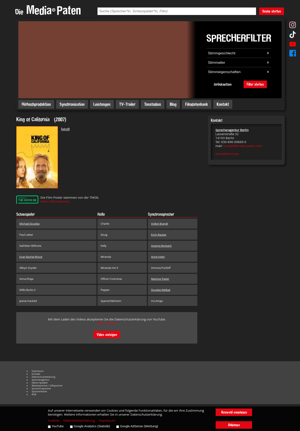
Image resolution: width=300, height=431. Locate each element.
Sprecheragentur (40, 379)
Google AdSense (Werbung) (139, 426)
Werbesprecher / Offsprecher (47, 385)
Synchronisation (72, 104)
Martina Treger (160, 279)
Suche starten (271, 11)
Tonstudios (152, 104)
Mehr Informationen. (55, 201)
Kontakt (223, 104)
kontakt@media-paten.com (242, 146)
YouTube (58, 426)
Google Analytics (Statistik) (92, 426)
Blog (173, 104)
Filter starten (255, 84)
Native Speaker (40, 382)
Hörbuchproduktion (36, 104)
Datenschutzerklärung (43, 376)
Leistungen (101, 104)
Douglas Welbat (160, 290)
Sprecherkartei (39, 391)
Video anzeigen (107, 334)
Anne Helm (158, 257)
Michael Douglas (29, 223)
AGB (34, 394)
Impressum (38, 371)
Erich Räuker (158, 235)
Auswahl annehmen (234, 412)
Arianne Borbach (161, 246)
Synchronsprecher (41, 388)
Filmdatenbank (196, 104)
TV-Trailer (127, 104)
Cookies (53, 420)
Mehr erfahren (106, 323)
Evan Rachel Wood (30, 257)
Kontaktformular (227, 154)
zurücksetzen (222, 84)
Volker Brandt (159, 223)
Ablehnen (234, 424)
